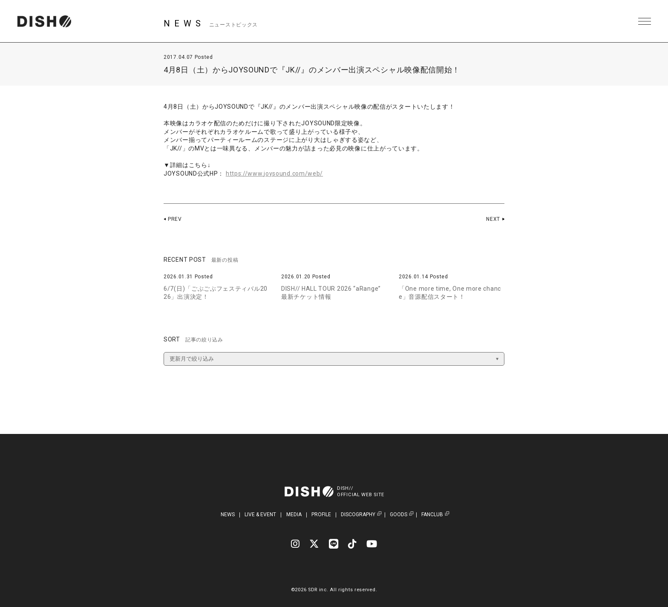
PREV (175, 219)
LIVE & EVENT (260, 514)
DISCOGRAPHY (358, 514)
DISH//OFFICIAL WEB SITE (360, 491)
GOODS (398, 514)
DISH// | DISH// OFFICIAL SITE (44, 21)
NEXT (493, 219)
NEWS (228, 514)
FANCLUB (432, 514)
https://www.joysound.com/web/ (274, 173)
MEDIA (294, 514)
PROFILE (321, 514)
